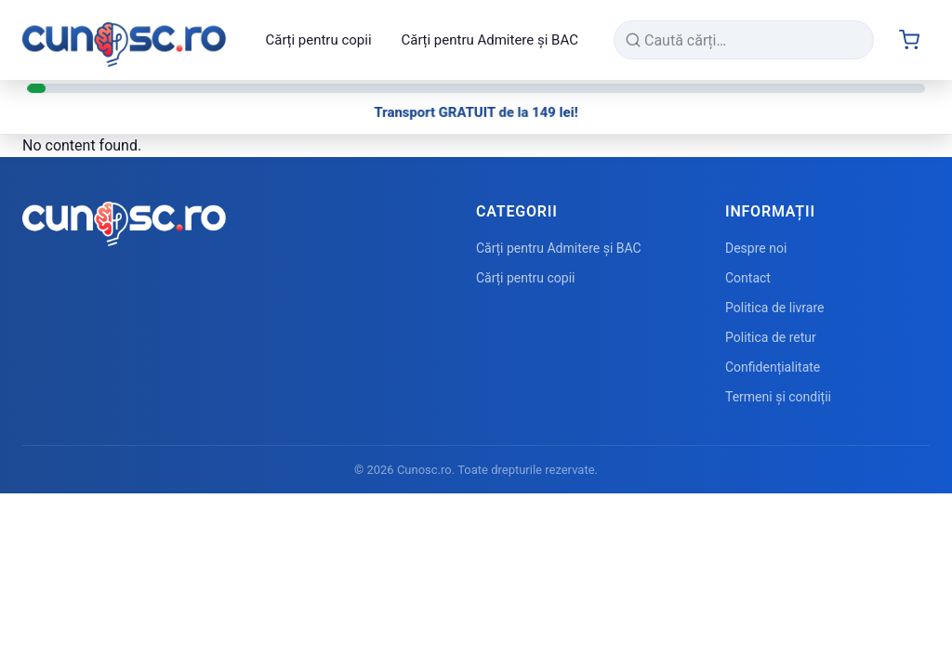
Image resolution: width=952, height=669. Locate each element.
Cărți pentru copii (318, 40)
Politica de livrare (774, 307)
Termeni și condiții (778, 396)
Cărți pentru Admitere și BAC (490, 40)
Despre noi (756, 248)
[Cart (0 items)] (909, 40)
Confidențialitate (772, 367)
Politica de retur (770, 337)
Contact (748, 277)
